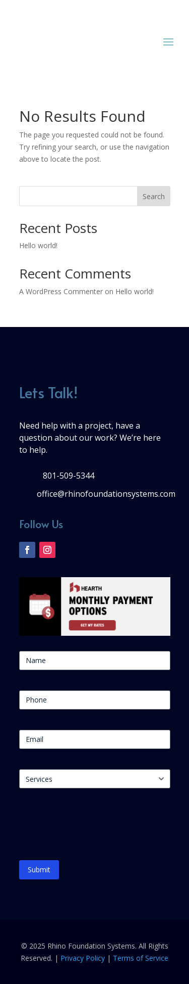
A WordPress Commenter (61, 291)
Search (154, 196)
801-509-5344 (68, 475)
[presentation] (95, 828)
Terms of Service (140, 958)
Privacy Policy (82, 958)
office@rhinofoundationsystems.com (106, 493)
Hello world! (38, 245)
